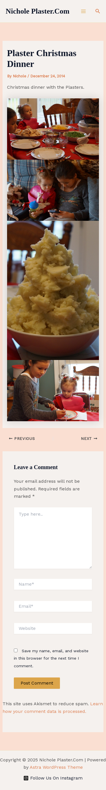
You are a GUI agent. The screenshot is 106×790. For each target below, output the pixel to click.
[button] (97, 11)
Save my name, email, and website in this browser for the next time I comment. (51, 658)
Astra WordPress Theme (56, 767)
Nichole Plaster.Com (38, 11)
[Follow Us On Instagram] (53, 778)
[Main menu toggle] (83, 11)
